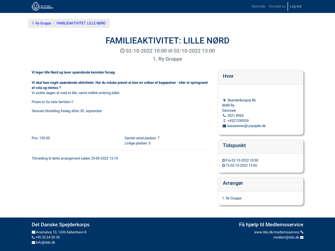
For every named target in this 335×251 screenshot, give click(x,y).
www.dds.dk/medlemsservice (278, 232)
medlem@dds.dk (288, 237)
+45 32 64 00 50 (46, 237)
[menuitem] (258, 6)
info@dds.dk (43, 242)
